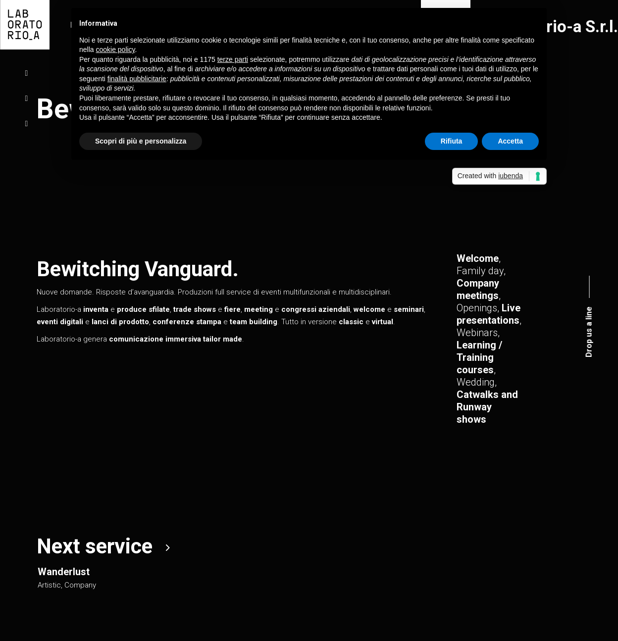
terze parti (232, 59)
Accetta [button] (510, 141)
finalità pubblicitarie (136, 79)
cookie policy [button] (115, 49)
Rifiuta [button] (452, 141)
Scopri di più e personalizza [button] (140, 141)
